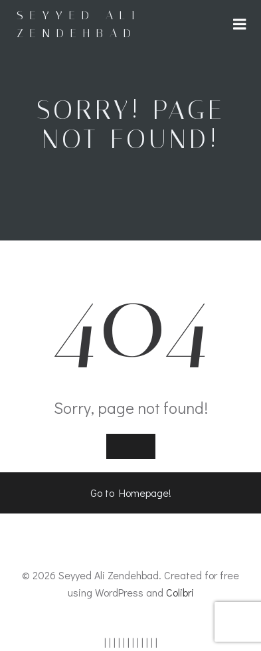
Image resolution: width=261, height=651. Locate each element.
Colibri (180, 592)
